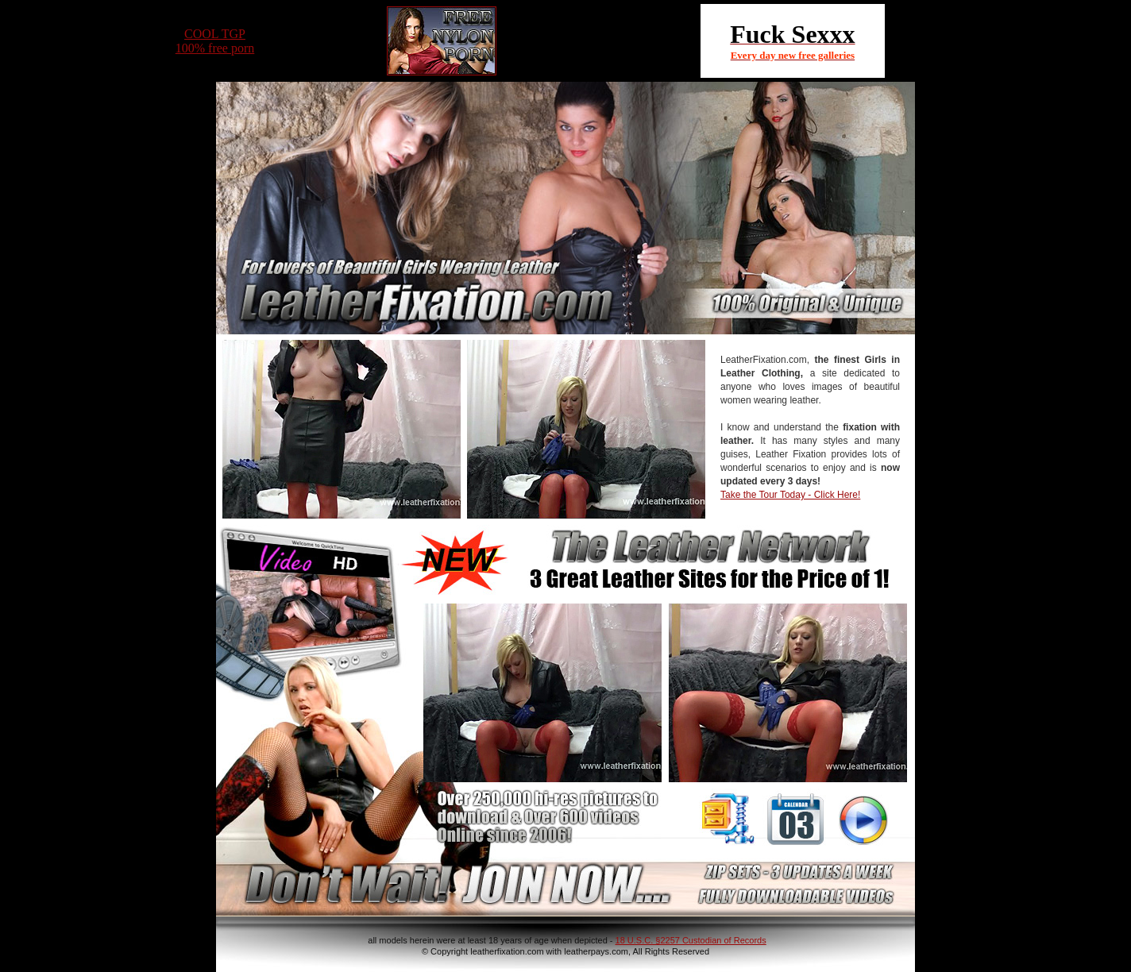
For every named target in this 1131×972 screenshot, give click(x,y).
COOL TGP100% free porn (215, 41)
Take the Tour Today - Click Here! (790, 494)
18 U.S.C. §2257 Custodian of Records (691, 940)
